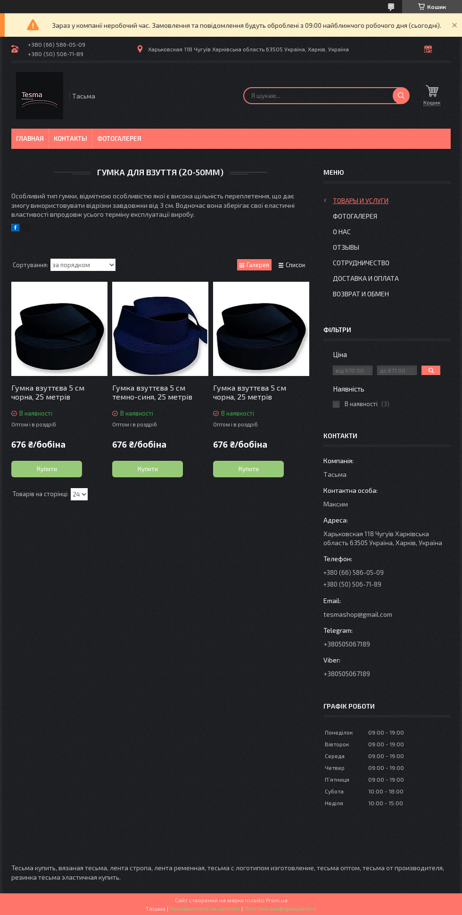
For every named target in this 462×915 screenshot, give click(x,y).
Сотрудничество (361, 263)
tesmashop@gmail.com (357, 614)
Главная (30, 138)
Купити (47, 469)
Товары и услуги (360, 200)
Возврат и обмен (361, 294)
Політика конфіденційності (280, 908)
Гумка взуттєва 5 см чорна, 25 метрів (47, 392)
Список (295, 265)
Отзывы (346, 247)
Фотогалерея (119, 138)
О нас (342, 232)
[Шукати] (401, 95)
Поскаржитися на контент (205, 908)
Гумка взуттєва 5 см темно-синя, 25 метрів (152, 392)
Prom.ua (277, 900)
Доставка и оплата (366, 278)
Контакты (70, 138)
